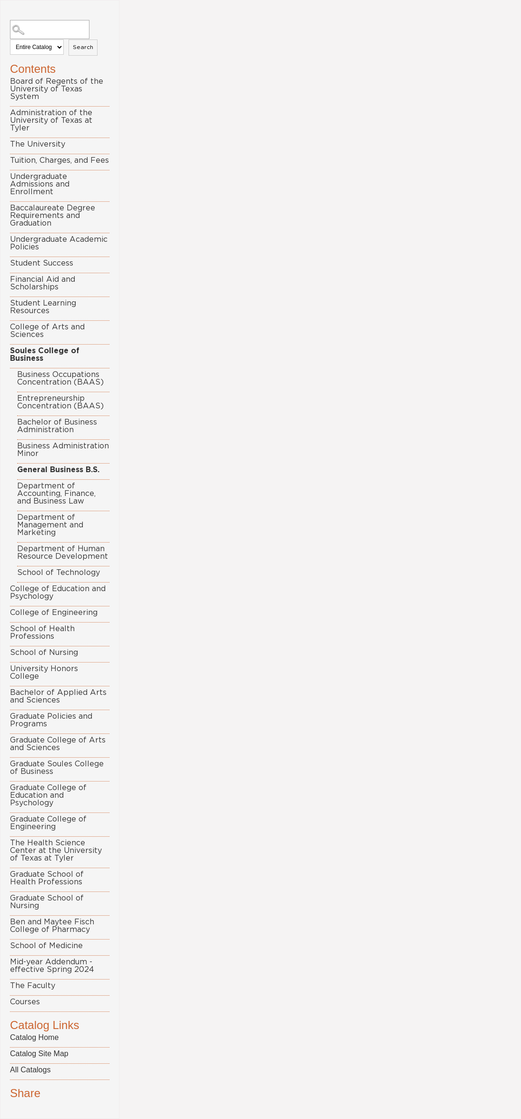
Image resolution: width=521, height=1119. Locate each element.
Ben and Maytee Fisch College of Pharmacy (52, 925)
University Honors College (44, 672)
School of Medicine (46, 946)
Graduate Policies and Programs (51, 720)
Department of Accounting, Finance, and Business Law (56, 493)
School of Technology (58, 572)
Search (83, 47)
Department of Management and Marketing (50, 525)
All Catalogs (30, 1070)
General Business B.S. (58, 470)
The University (37, 144)
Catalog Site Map (39, 1054)
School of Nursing (44, 652)
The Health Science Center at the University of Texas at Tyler (56, 850)
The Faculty (32, 986)
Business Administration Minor (63, 449)
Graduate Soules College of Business (57, 767)
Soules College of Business (44, 354)
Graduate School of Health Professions (47, 878)
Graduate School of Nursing (47, 902)
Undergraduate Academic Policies (59, 243)
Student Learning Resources (43, 307)
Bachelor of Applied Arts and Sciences (58, 696)
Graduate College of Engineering (48, 823)
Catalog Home (34, 1037)
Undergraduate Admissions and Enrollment (39, 184)
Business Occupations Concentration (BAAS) (60, 378)
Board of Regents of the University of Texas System (56, 89)
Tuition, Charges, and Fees (59, 160)
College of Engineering (54, 612)
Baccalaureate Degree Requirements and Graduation (52, 215)
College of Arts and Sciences (47, 330)
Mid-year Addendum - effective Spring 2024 (52, 965)
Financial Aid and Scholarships (42, 283)
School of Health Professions (42, 632)
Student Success (41, 263)
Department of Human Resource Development (62, 552)
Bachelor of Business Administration (57, 426)
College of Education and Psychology (58, 592)
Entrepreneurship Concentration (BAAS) (60, 402)
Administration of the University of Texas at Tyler (51, 120)
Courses (25, 1002)
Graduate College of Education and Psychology (48, 795)
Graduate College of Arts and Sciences (58, 744)
